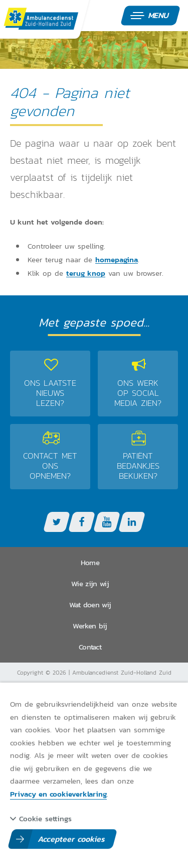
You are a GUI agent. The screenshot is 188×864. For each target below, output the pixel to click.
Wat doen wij (90, 604)
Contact (90, 647)
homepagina (116, 260)
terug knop (85, 273)
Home (90, 562)
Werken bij (90, 625)
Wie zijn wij (90, 583)
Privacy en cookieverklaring (58, 793)
